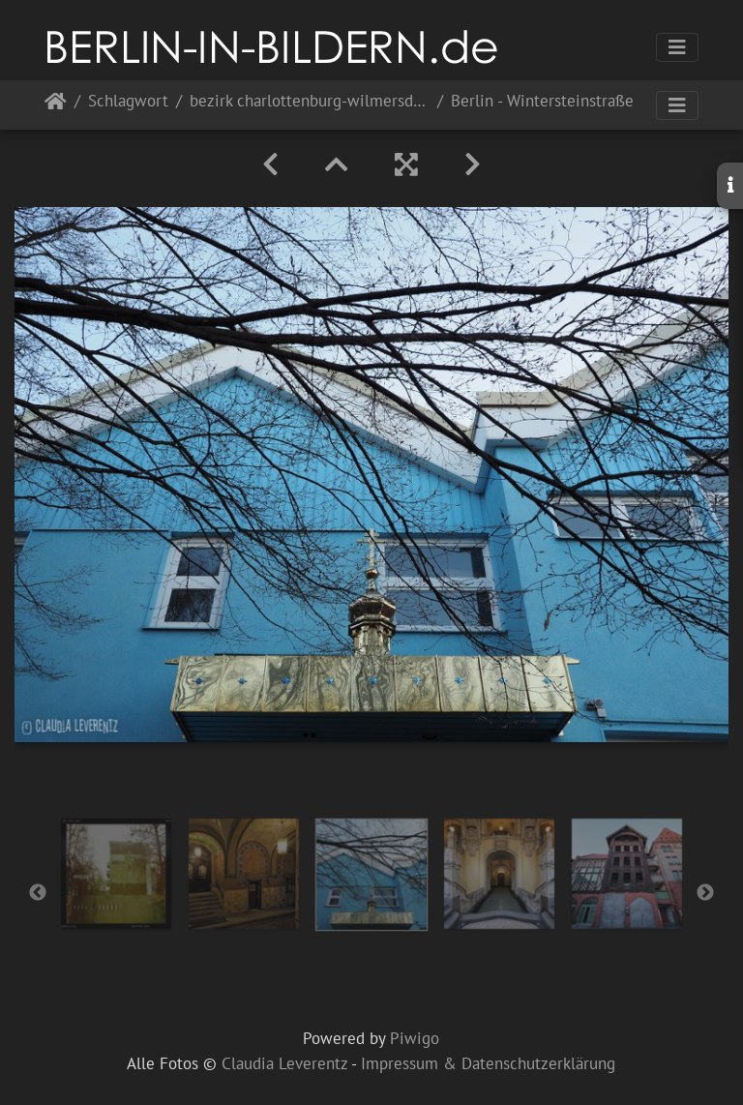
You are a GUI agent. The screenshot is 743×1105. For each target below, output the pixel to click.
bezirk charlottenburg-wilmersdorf (310, 102)
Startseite (56, 105)
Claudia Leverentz (284, 1063)
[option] (116, 874)
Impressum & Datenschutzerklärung (488, 1063)
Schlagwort (128, 102)
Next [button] (705, 893)
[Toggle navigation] (677, 47)
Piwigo (414, 1038)
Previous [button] (37, 893)
